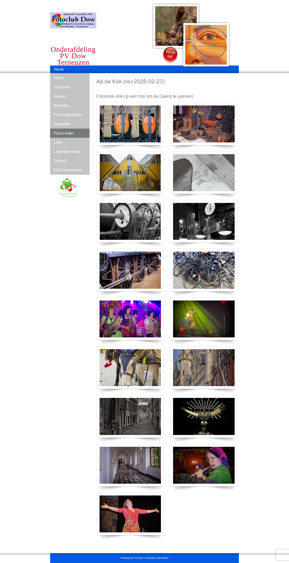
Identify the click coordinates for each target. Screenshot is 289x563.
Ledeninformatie (67, 152)
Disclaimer (162, 558)
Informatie (62, 87)
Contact (60, 161)
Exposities (62, 124)
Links (58, 142)
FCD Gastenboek (68, 170)
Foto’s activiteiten (68, 115)
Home (59, 69)
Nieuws (60, 96)
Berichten (61, 105)
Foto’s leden (64, 133)
